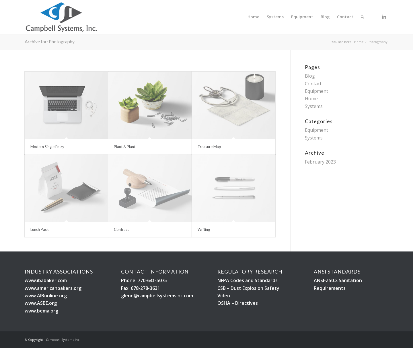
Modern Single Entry (47, 146)
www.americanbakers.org (53, 288)
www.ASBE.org (41, 303)
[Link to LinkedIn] (384, 16)
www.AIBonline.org (46, 295)
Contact (313, 83)
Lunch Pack (39, 229)
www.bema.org (41, 311)
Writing (204, 229)
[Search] (362, 17)
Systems (314, 106)
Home (311, 98)
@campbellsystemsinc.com (163, 295)
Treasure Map (209, 146)
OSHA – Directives (237, 303)
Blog (310, 76)
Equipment (316, 91)
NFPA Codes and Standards (247, 280)
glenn (127, 295)
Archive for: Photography (50, 41)
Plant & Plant (124, 146)
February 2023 (320, 162)
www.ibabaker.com (46, 280)
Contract (121, 229)
